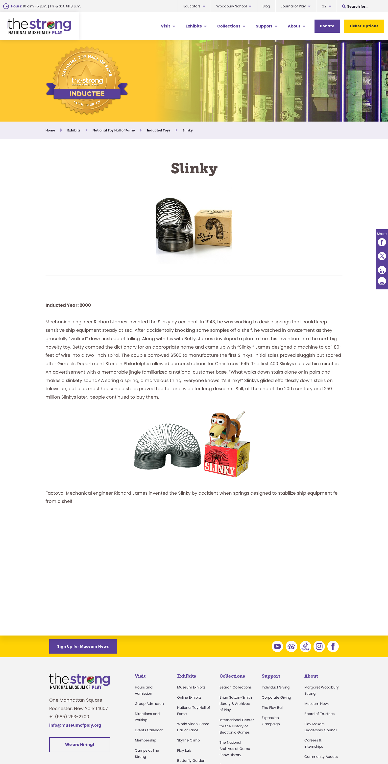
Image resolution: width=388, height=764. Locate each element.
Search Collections (235, 687)
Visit (165, 26)
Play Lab (184, 750)
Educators (191, 6)
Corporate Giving (276, 697)
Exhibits (194, 26)
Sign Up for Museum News (83, 646)
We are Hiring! (79, 744)
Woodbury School (231, 6)
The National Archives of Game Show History (234, 748)
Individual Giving (276, 687)
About (294, 26)
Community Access (321, 756)
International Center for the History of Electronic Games (236, 726)
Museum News (316, 703)
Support (264, 26)
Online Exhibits (189, 697)
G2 (324, 6)
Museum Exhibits (191, 687)
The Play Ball (272, 707)
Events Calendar (149, 730)
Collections (229, 26)
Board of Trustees (319, 713)
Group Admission (149, 703)
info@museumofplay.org (75, 725)
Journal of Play (293, 6)
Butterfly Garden (191, 760)
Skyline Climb (188, 740)
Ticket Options (364, 26)
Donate (327, 26)
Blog (266, 6)
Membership (145, 740)
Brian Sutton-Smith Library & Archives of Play (235, 703)
